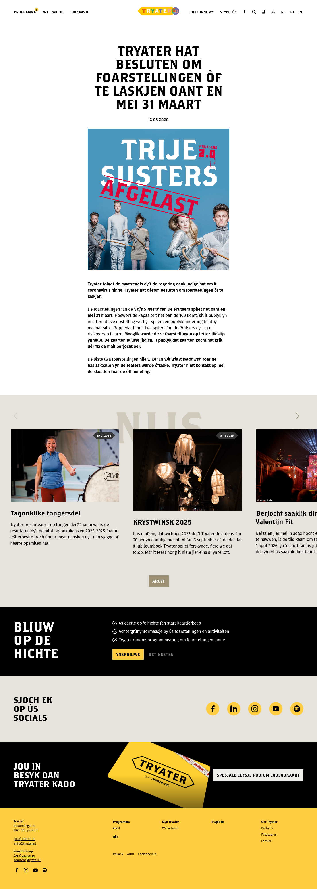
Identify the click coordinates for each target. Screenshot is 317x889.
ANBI (130, 854)
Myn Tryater (264, 12)
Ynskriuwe (128, 654)
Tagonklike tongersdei (46, 513)
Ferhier (266, 841)
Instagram (26, 870)
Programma (25, 12)
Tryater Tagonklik (245, 12)
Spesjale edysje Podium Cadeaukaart (258, 775)
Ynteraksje (52, 12)
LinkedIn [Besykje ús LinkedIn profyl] (233, 708)
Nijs (115, 837)
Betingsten (161, 654)
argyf (158, 581)
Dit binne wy (202, 12)
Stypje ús (228, 12)
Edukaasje (79, 12)
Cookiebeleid (147, 854)
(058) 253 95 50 (24, 856)
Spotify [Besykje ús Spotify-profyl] (296, 708)
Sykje (254, 12)
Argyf (116, 828)
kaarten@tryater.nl (27, 860)
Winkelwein (170, 828)
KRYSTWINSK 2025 (162, 522)
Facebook (17, 870)
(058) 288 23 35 (24, 839)
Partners (267, 828)
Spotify (44, 870)
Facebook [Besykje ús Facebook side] (212, 708)
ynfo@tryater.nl (25, 843)
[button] (15, 414)
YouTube (35, 870)
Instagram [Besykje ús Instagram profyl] (254, 708)
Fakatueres (269, 835)
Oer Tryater (269, 822)
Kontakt (273, 12)
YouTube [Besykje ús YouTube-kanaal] (275, 708)
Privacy (118, 854)
